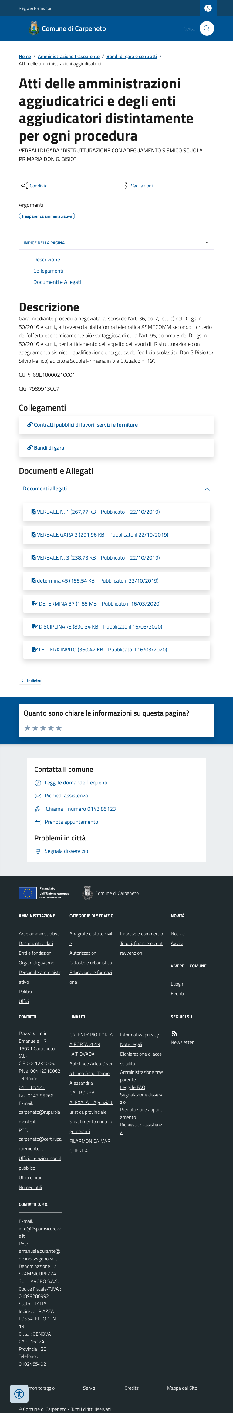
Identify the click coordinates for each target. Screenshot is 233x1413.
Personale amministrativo (39, 977)
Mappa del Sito (182, 1388)
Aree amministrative (39, 933)
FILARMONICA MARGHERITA (89, 1145)
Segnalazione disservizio (141, 1098)
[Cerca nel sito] (204, 28)
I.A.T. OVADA (82, 1053)
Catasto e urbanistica (90, 962)
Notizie (178, 933)
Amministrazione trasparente (69, 56)
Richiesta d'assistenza (141, 1128)
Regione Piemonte (35, 8)
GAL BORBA (82, 1092)
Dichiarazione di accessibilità (141, 1058)
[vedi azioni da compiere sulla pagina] (137, 185)
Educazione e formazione (90, 977)
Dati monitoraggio (37, 1388)
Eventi (177, 993)
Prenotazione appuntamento (141, 1113)
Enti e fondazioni (35, 953)
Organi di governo (36, 962)
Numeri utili (30, 1187)
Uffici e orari (30, 1177)
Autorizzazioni (83, 953)
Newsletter (182, 1042)
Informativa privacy (139, 1034)
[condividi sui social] (34, 185)
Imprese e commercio (141, 933)
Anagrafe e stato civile (90, 938)
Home (25, 56)
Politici (25, 991)
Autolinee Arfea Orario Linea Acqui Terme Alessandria (90, 1073)
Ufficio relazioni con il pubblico (40, 1163)
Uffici (24, 1001)
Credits (132, 1388)
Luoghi (177, 983)
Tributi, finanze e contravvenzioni (141, 948)
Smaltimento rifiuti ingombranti (90, 1126)
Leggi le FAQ (132, 1087)
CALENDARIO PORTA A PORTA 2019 (91, 1039)
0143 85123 (32, 1087)
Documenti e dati (36, 943)
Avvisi (177, 943)
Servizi (89, 1388)
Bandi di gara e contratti (131, 56)
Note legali (131, 1044)
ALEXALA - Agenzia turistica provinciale (91, 1107)
